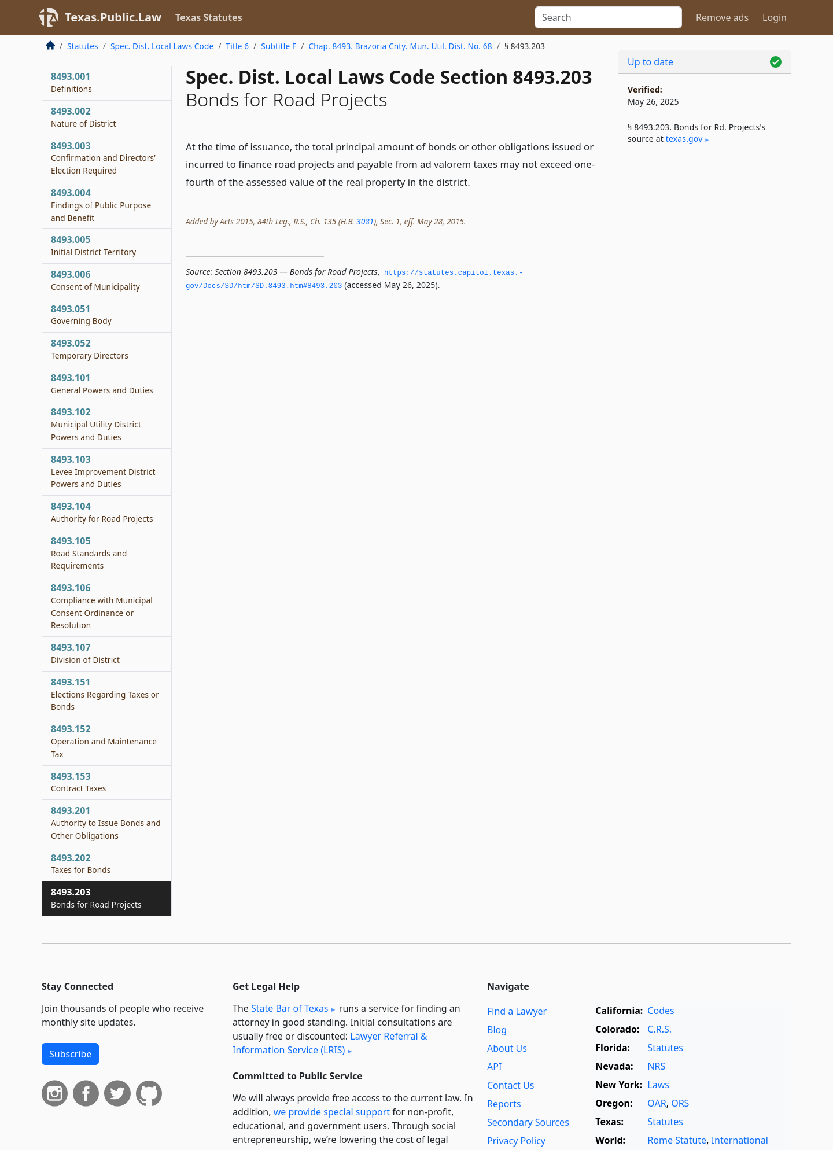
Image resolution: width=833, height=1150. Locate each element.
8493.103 (103, 471)
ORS (680, 1103)
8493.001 (71, 82)
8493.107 (85, 653)
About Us (507, 1048)
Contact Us (510, 1085)
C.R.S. (659, 1029)
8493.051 (81, 315)
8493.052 (89, 349)
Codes (660, 1010)
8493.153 (78, 782)
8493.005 (93, 245)
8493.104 (102, 512)
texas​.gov (684, 138)
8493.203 (96, 898)
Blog (497, 1029)
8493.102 (96, 424)
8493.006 (95, 280)
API (494, 1066)
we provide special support (332, 1111)
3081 (365, 221)
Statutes (82, 45)
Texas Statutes (208, 17)
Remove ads (722, 17)
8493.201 (106, 822)
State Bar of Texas (290, 1008)
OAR (656, 1103)
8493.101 (102, 383)
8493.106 (102, 606)
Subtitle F (278, 45)
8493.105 (89, 553)
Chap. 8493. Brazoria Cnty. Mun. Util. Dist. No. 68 (400, 45)
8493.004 (101, 204)
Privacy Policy (516, 1140)
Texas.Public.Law (113, 17)
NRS (656, 1066)
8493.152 (104, 741)
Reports (504, 1103)
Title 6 (237, 45)
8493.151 (105, 694)
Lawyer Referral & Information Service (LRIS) (330, 1043)
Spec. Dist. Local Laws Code (161, 45)
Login (774, 17)
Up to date (650, 62)
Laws (658, 1084)
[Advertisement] (704, 344)
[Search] (608, 17)
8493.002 (83, 117)
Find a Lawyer (517, 1011)
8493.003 (103, 157)
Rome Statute (676, 1140)
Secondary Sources (528, 1122)
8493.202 (81, 864)
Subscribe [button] (70, 1054)
